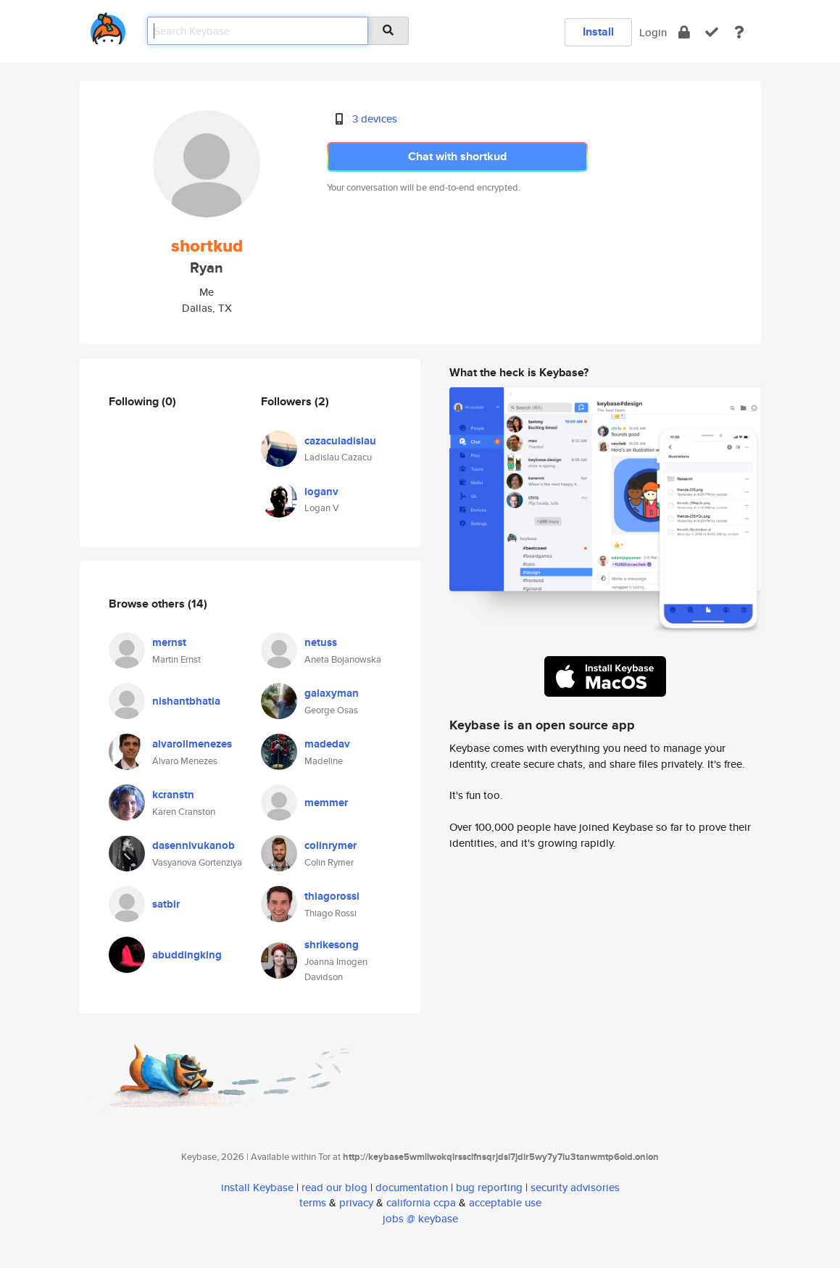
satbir (166, 904)
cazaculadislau (340, 441)
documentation (411, 1187)
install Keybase (257, 1187)
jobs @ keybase (420, 1218)
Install (598, 31)
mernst (169, 642)
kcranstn (173, 795)
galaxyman (331, 693)
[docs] (739, 32)
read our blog (334, 1187)
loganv (321, 492)
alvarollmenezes (192, 744)
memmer (326, 803)
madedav (327, 744)
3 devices (374, 118)
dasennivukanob (193, 845)
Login (653, 32)
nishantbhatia (186, 701)
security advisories (575, 1187)
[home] (108, 25)
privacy (356, 1202)
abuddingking (187, 955)
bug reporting (489, 1187)
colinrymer (330, 845)
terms (312, 1202)
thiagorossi (331, 896)
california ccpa (421, 1202)
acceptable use (505, 1202)
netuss (320, 642)
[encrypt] (684, 32)
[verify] (711, 32)
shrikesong (331, 945)
